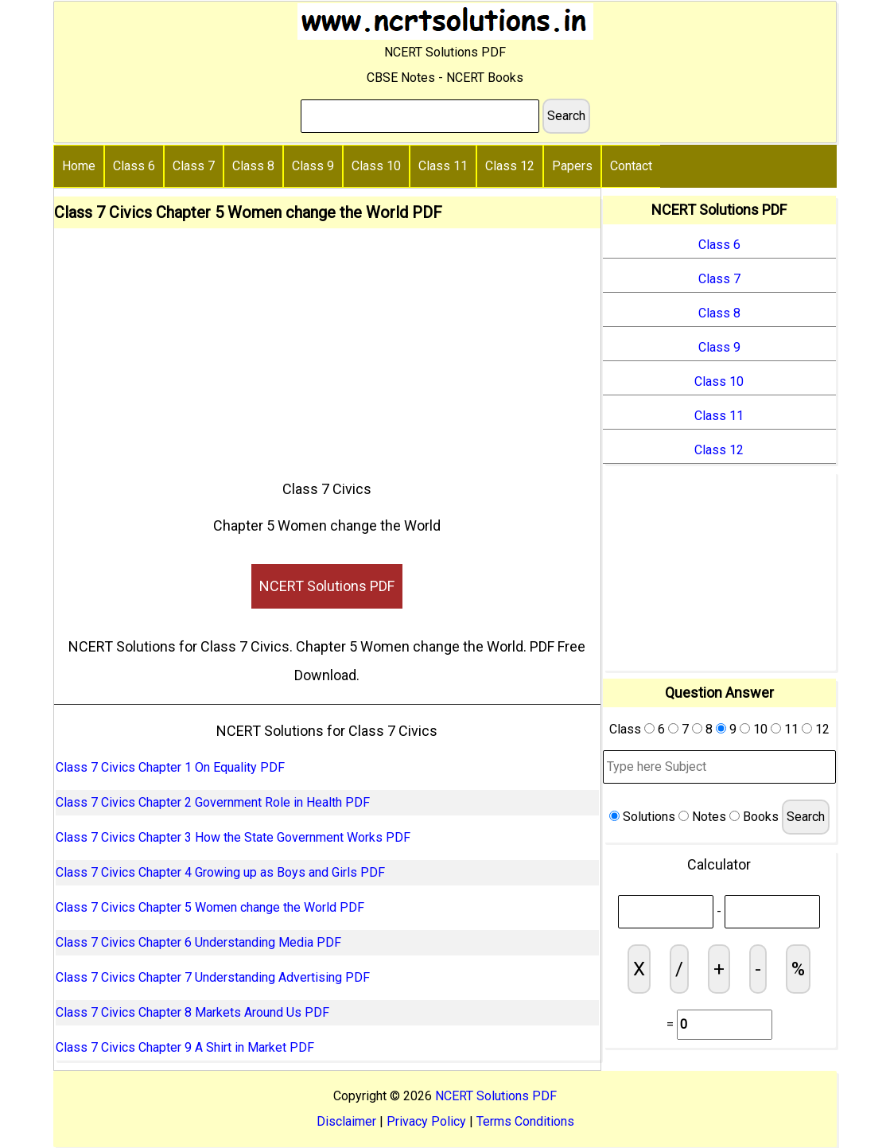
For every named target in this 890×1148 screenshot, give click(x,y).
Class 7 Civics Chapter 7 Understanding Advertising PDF (213, 977)
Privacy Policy (426, 1121)
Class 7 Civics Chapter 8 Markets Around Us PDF (192, 1012)
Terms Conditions (525, 1121)
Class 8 (253, 165)
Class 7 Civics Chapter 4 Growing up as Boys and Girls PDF (220, 872)
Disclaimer (346, 1121)
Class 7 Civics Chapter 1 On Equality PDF (170, 767)
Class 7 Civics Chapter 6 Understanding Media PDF (198, 942)
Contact (631, 165)
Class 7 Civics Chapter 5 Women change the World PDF (210, 907)
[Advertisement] (327, 347)
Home (78, 165)
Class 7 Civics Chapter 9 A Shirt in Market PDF (185, 1047)
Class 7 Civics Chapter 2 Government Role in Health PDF (213, 802)
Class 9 (313, 165)
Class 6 (134, 165)
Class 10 (376, 165)
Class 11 (443, 165)
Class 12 (509, 165)
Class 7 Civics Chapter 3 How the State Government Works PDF (233, 837)
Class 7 (194, 165)
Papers (572, 165)
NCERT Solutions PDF (326, 586)
